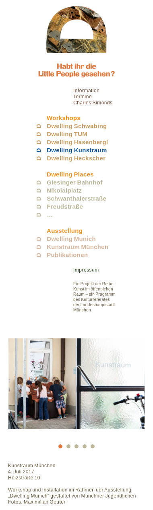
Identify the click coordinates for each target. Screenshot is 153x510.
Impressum (86, 270)
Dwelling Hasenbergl (77, 142)
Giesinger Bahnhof (74, 182)
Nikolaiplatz (64, 190)
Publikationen (67, 254)
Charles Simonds (93, 103)
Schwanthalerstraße (76, 198)
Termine (82, 97)
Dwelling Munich (71, 238)
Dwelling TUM (67, 134)
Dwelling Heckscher (76, 158)
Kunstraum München (77, 246)
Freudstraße (65, 206)
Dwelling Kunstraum (77, 150)
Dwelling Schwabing (77, 125)
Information (86, 90)
